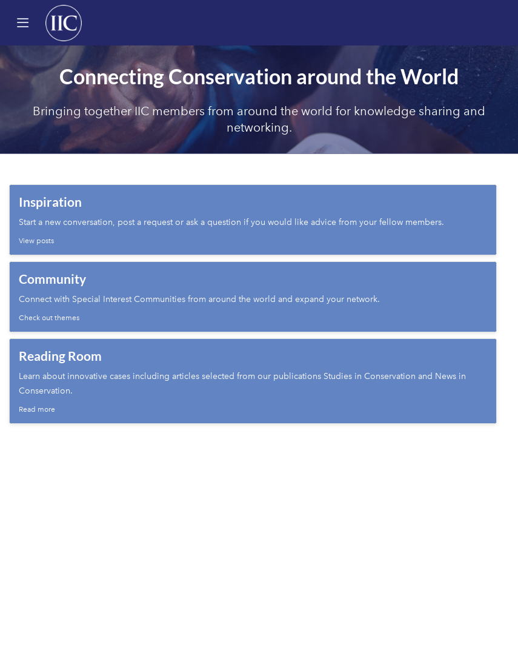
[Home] (63, 22)
